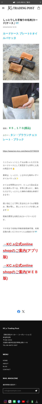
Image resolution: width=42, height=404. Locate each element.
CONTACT (7, 369)
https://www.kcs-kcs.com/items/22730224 (21, 151)
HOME (5, 360)
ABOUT (5, 363)
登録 (36, 390)
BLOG (5, 366)
